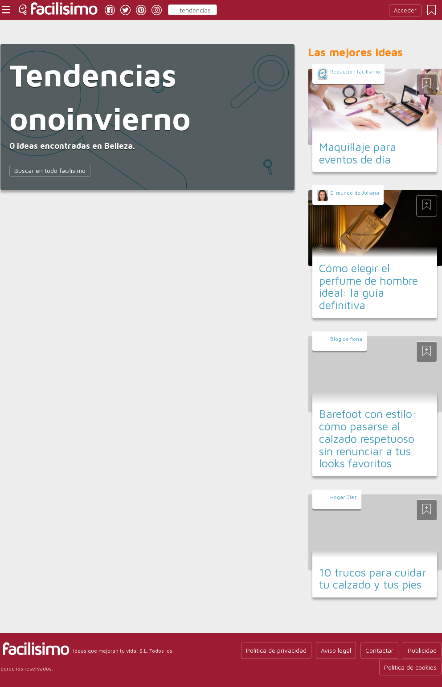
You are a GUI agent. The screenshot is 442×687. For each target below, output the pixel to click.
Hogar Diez (343, 497)
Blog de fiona (346, 339)
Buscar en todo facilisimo (50, 170)
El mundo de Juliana (354, 193)
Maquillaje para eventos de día (357, 153)
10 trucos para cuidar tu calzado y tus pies (372, 578)
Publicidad (422, 650)
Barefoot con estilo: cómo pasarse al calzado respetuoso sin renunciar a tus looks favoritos (368, 438)
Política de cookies (410, 667)
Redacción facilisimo (355, 71)
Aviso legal (336, 650)
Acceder (405, 10)
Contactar (379, 650)
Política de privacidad (276, 650)
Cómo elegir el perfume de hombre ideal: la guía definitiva (368, 286)
